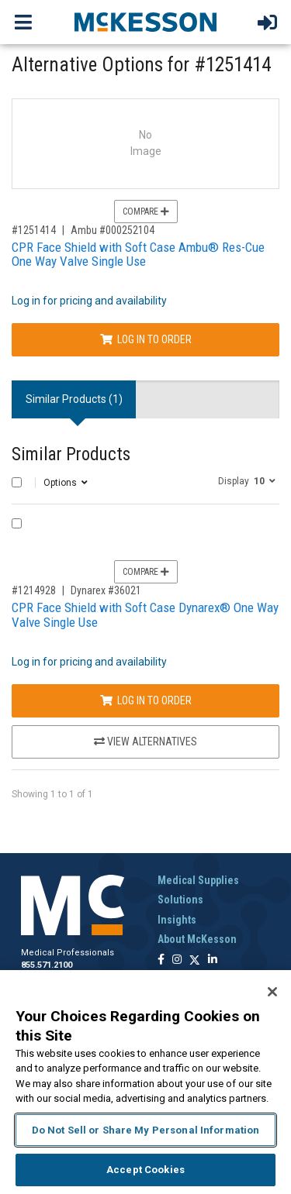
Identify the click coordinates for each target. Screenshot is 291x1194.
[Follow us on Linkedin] (212, 960)
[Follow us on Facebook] (161, 960)
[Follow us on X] (194, 960)
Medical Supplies (198, 880)
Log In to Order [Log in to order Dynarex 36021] (146, 700)
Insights (177, 920)
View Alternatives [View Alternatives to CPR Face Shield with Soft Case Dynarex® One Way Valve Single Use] (145, 741)
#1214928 (34, 590)
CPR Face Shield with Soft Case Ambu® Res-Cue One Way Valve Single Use (138, 254)
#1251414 (34, 230)
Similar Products (71, 454)
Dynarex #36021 (106, 590)
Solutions (180, 899)
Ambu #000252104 (112, 230)
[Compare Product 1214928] (17, 523)
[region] (145, 1082)
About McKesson (197, 939)
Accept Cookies (145, 1169)
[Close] (272, 992)
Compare (146, 211)
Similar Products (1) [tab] (74, 399)
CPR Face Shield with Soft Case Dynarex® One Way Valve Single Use (145, 615)
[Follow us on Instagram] (177, 960)
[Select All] (17, 482)
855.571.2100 (46, 965)
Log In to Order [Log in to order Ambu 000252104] (146, 339)
